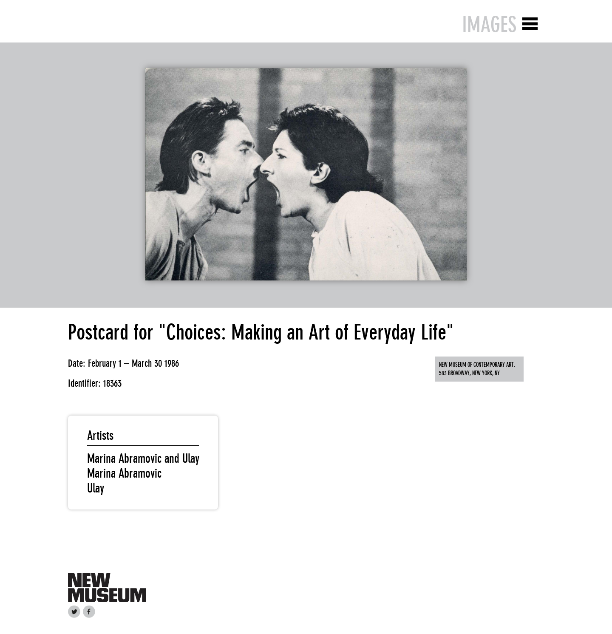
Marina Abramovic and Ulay (143, 458)
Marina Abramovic (124, 473)
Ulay (95, 488)
